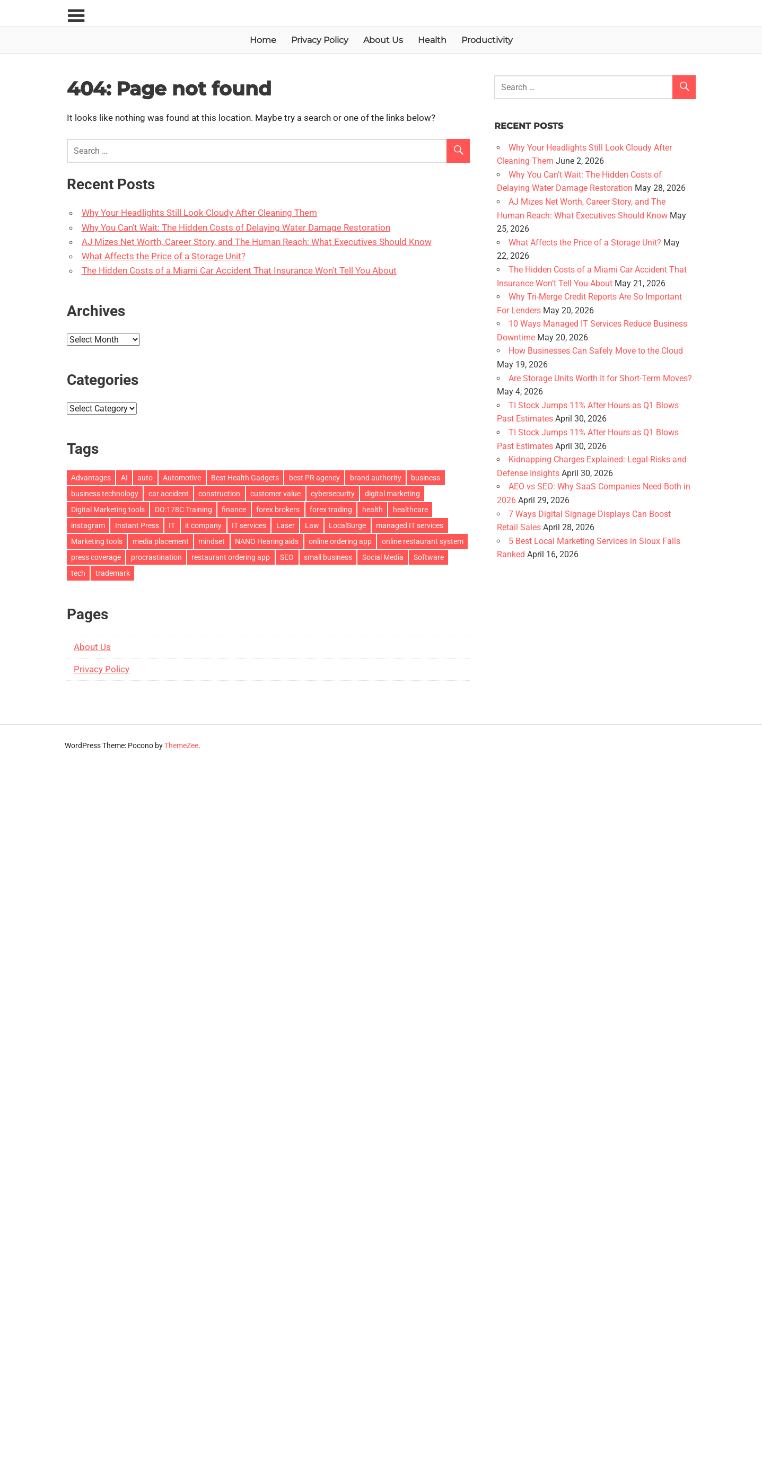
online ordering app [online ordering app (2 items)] (340, 541)
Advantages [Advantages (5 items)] (91, 477)
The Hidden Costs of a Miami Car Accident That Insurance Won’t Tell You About (239, 270)
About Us (383, 40)
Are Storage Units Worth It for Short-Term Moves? (600, 378)
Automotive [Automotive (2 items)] (182, 477)
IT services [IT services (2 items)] (249, 525)
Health (432, 40)
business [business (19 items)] (425, 477)
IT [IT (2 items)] (172, 525)
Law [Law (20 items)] (312, 525)
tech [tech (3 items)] (78, 573)
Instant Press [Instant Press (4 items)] (137, 525)
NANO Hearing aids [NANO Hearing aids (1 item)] (267, 541)
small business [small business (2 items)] (328, 557)
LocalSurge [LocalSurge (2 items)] (347, 525)
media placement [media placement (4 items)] (161, 541)
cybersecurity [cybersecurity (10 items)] (333, 493)
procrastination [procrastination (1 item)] (156, 557)
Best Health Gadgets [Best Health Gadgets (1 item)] (245, 477)
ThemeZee (181, 745)
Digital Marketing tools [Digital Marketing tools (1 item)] (108, 509)
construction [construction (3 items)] (219, 493)
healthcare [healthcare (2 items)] (410, 509)
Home (263, 40)
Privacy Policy (319, 40)
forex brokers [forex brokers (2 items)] (278, 509)
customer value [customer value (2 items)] (275, 493)
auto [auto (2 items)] (145, 477)
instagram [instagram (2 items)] (88, 525)
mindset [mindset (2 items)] (211, 541)
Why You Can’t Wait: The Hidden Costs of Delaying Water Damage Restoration (236, 227)
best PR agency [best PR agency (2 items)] (314, 477)
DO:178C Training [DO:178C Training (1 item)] (183, 509)
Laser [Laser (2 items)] (285, 525)
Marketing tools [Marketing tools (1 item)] (96, 541)
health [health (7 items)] (372, 509)
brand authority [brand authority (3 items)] (375, 477)
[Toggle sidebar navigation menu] (76, 16)
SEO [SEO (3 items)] (287, 557)
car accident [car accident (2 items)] (168, 493)
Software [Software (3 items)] (429, 557)
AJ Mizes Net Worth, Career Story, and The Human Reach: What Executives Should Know (257, 241)
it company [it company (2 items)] (203, 525)
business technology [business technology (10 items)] (104, 493)
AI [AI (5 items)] (124, 477)
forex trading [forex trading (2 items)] (331, 509)
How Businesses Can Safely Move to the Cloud (596, 351)
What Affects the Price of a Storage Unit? (164, 256)
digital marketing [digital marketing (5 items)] (392, 493)
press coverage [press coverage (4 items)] (96, 557)
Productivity (487, 40)
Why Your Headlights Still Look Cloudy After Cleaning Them (199, 212)
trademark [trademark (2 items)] (112, 573)
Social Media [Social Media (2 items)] (383, 557)
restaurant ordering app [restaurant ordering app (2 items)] (230, 557)
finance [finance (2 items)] (234, 509)
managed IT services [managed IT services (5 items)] (409, 525)
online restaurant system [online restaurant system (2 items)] (422, 541)
